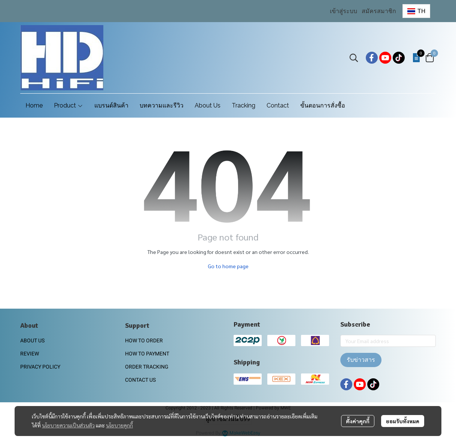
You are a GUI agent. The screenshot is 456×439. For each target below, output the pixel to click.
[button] (416, 11)
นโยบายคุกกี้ (119, 425)
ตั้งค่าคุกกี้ (358, 421)
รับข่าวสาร (361, 359)
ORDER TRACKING (146, 367)
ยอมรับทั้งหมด (402, 421)
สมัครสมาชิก (379, 11)
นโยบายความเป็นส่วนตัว (68, 425)
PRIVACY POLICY (40, 367)
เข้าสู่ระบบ (343, 11)
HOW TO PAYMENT (147, 354)
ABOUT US (32, 340)
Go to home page (228, 266)
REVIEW (29, 354)
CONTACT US (140, 380)
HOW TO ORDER (144, 340)
